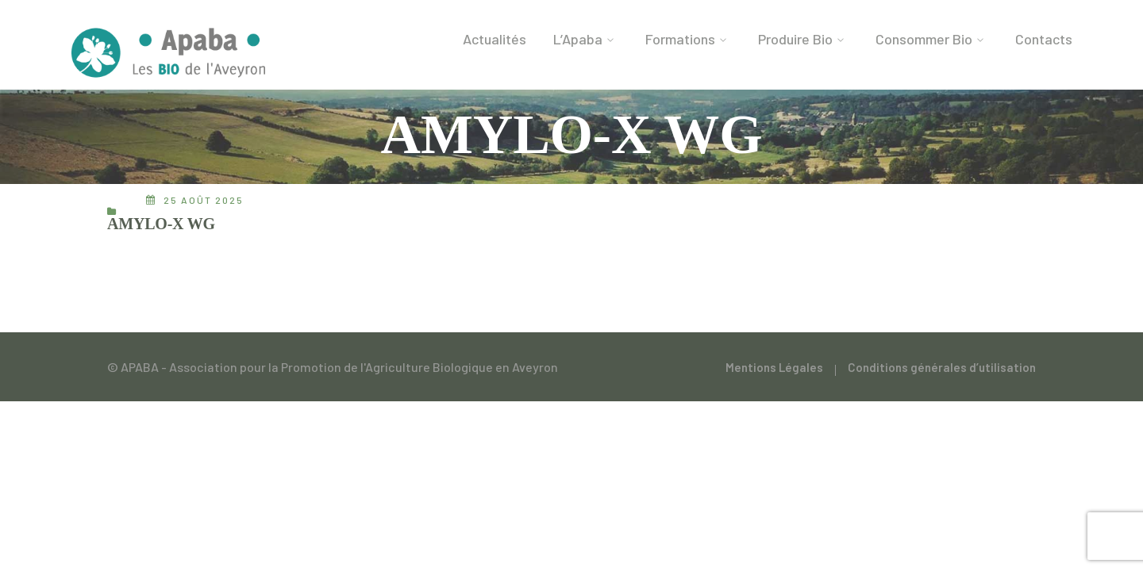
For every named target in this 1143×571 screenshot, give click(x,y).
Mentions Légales (774, 367)
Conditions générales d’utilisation (942, 367)
